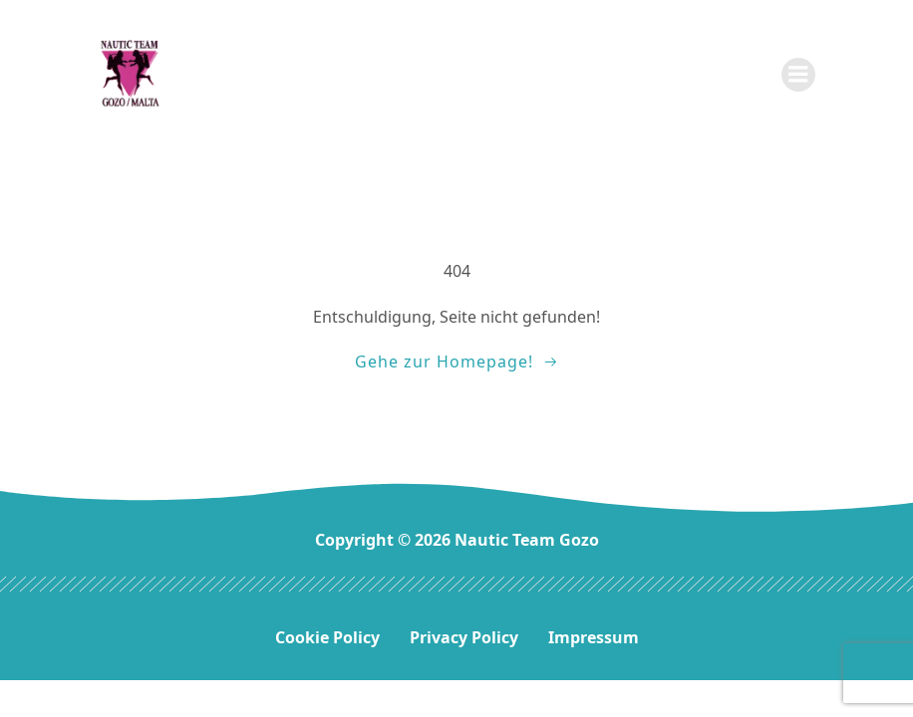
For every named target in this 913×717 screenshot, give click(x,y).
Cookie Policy (327, 637)
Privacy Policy (464, 637)
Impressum (593, 637)
